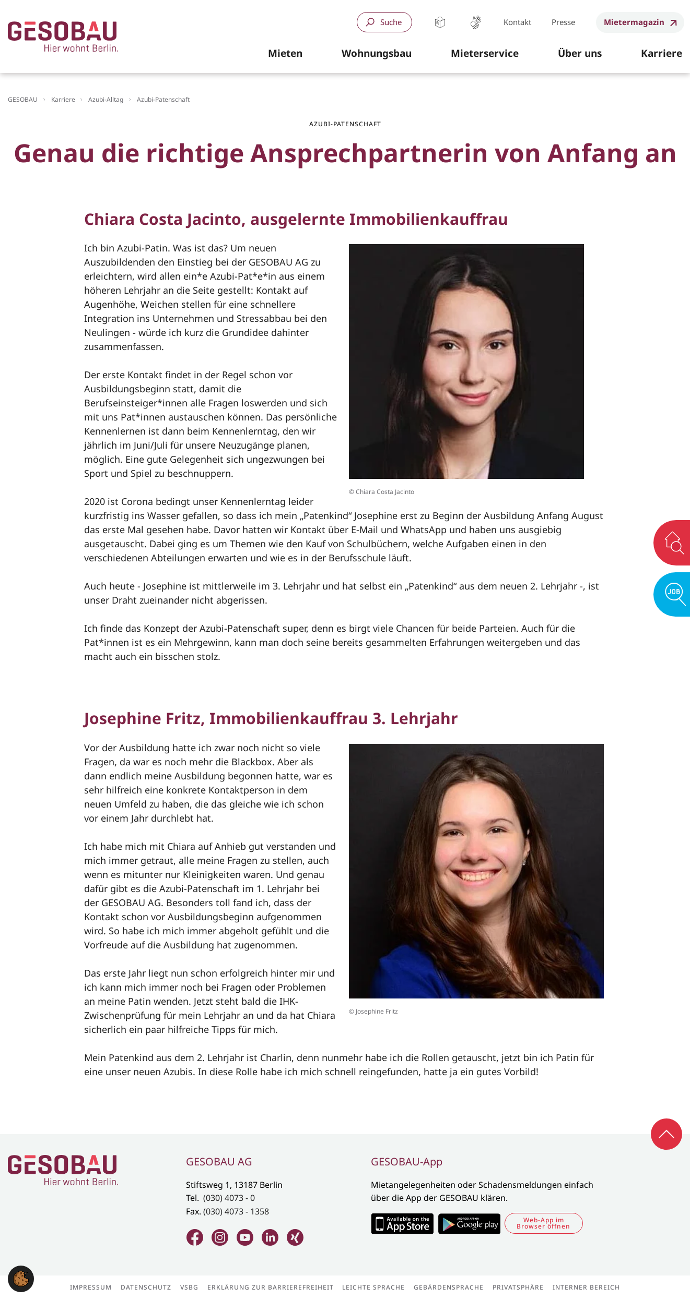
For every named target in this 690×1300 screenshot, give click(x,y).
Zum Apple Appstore (402, 1223)
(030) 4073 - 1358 (236, 1211)
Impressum (91, 1287)
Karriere (63, 99)
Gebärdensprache (475, 22)
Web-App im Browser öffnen (543, 1223)
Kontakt (517, 22)
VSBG (189, 1287)
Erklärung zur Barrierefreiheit (270, 1287)
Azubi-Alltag (105, 99)
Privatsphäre (518, 1287)
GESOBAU (23, 99)
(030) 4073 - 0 (229, 1197)
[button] (285, 53)
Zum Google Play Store (469, 1223)
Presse (563, 22)
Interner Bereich (586, 1287)
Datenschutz (146, 1287)
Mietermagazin (634, 22)
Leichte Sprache (440, 22)
